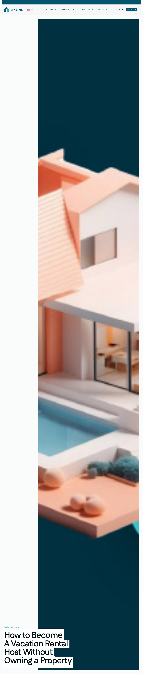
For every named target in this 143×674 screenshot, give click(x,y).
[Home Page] (13, 9)
